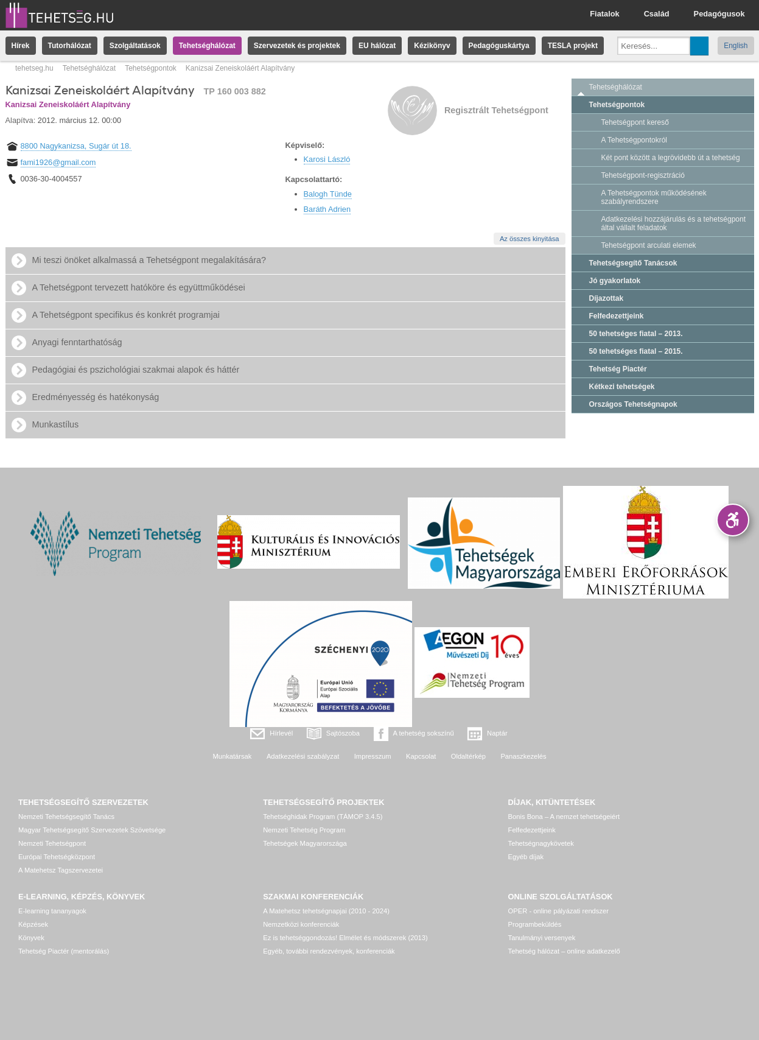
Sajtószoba (343, 733)
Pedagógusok (719, 13)
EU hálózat (377, 45)
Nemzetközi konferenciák (301, 924)
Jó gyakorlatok (615, 280)
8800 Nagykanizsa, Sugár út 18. (76, 145)
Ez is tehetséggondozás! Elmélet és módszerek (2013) (345, 937)
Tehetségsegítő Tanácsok (633, 263)
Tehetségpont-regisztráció (643, 175)
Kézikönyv (432, 45)
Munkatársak (231, 756)
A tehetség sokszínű (423, 733)
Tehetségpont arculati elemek (648, 245)
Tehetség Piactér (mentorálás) (63, 951)
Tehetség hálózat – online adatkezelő (564, 951)
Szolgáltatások (135, 45)
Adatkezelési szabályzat (303, 756)
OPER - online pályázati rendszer (558, 911)
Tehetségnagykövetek (541, 843)
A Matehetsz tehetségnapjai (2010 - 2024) (326, 911)
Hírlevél (281, 733)
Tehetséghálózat (207, 45)
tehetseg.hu (34, 68)
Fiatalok (604, 13)
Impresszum (372, 756)
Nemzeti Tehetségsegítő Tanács (66, 816)
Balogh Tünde (328, 194)
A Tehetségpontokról (634, 140)
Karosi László (327, 159)
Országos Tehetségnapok (633, 404)
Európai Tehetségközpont (56, 856)
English (735, 45)
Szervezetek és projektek (297, 45)
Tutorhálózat (69, 45)
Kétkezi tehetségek (622, 386)
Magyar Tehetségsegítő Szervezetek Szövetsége (92, 830)
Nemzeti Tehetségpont (52, 843)
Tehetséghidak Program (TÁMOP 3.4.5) (322, 816)
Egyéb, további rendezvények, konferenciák (328, 951)
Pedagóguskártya (499, 45)
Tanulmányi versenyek (542, 937)
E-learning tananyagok (52, 911)
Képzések (33, 924)
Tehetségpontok (151, 68)
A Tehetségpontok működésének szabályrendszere (654, 197)
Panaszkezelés (523, 756)
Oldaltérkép (468, 756)
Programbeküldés (535, 924)
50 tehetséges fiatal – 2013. (636, 333)
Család (657, 13)
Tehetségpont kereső (635, 122)
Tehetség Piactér (618, 369)
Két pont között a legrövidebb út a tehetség (670, 157)
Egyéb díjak (526, 856)
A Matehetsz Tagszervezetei (60, 870)
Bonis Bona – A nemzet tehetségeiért (564, 816)
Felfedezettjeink (616, 316)
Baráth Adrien (327, 209)
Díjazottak (606, 298)
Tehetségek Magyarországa (304, 843)
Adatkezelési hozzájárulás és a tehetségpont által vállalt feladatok (673, 223)
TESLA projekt (573, 45)
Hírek (21, 45)
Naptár (497, 733)
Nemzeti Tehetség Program (304, 830)
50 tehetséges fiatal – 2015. (636, 351)
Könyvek (31, 937)
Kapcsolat (421, 756)
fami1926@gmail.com (58, 162)
